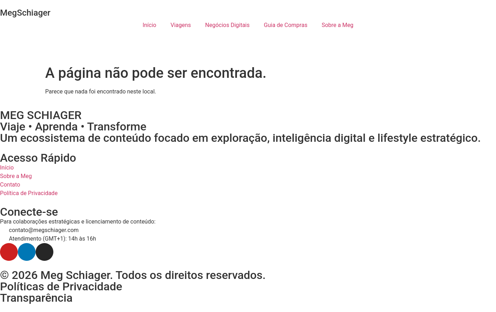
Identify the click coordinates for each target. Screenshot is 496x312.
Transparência (36, 298)
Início (150, 25)
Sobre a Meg (337, 25)
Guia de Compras (285, 25)
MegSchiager (25, 13)
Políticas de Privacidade (61, 286)
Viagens (180, 25)
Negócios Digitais (227, 25)
